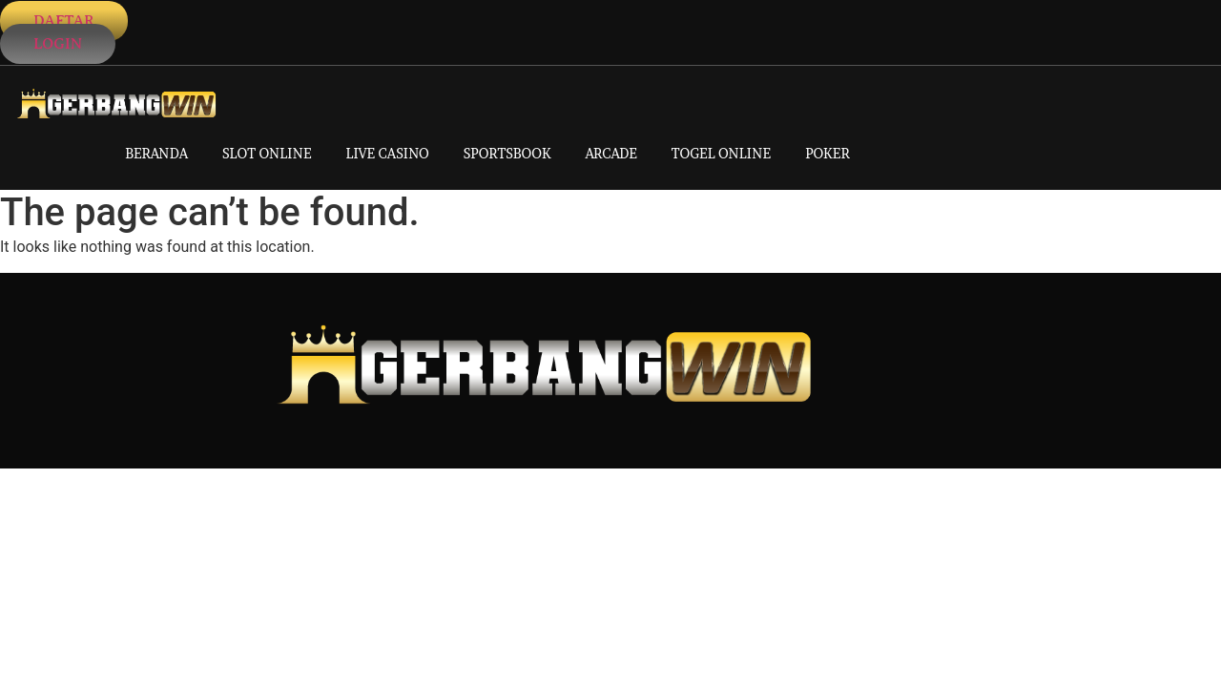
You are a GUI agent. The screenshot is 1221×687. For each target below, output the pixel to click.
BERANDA (156, 153)
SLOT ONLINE (267, 153)
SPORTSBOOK (507, 153)
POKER (827, 153)
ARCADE (611, 153)
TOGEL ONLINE (721, 153)
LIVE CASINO (387, 153)
